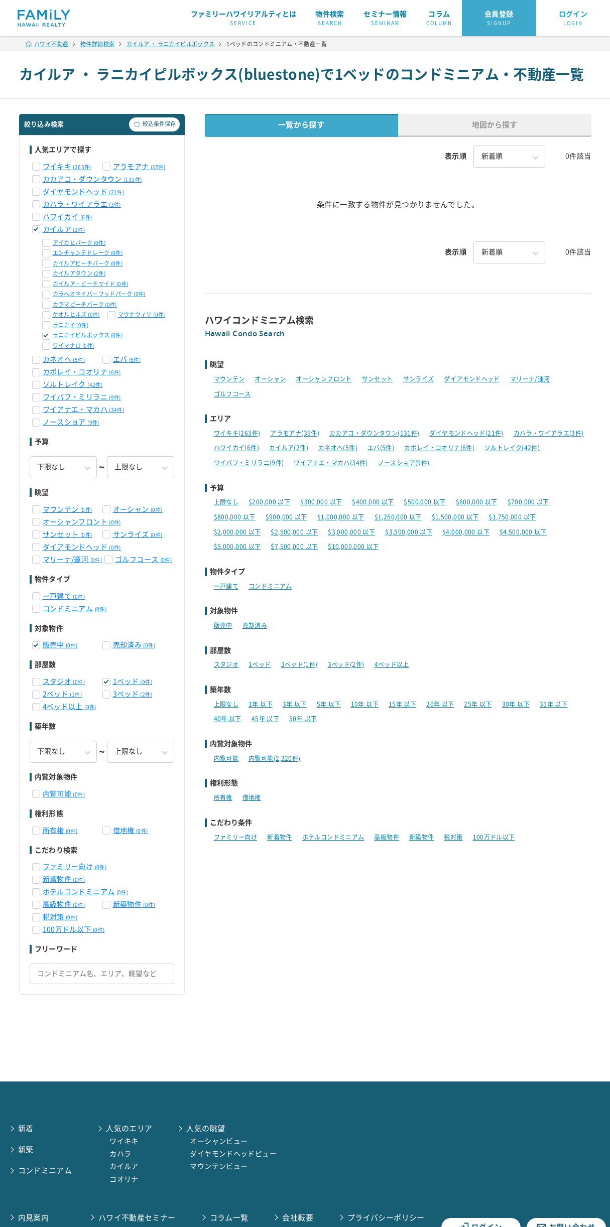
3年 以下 (295, 704)
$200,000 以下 (269, 502)
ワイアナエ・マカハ (84, 409)
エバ (127, 359)
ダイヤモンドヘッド (84, 191)
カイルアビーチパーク (88, 263)
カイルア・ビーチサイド (91, 284)
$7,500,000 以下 (294, 546)
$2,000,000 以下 (237, 532)
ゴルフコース (143, 559)
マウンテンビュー (219, 1166)
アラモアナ (139, 166)
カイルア (64, 229)
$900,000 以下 (286, 517)
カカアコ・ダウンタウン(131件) (374, 433)
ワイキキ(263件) (237, 433)
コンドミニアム (75, 608)
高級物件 (64, 904)
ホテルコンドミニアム (86, 891)
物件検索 (329, 19)
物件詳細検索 (97, 44)
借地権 (130, 830)
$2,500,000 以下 (294, 532)
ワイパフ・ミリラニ (82, 396)
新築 (26, 1149)
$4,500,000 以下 (523, 532)
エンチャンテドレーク (88, 252)
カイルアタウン (79, 273)
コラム (439, 19)
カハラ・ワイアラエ (82, 204)
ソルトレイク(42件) (512, 448)
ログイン (573, 19)
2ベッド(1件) (299, 664)
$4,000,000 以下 (466, 532)
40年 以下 (227, 719)
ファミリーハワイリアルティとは (243, 19)
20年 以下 (440, 704)
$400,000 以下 (373, 502)
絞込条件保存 (154, 124)
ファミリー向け (75, 866)
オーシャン (138, 509)
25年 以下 (478, 704)
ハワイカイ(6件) (236, 448)
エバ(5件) (381, 448)
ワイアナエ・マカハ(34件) (331, 463)
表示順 (455, 156)
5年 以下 (329, 704)
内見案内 (33, 1217)
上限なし (226, 502)
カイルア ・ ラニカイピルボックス (170, 44)
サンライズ (138, 534)
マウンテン (67, 509)
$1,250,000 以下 (398, 517)
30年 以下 (516, 704)
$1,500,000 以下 (455, 517)
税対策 (60, 916)
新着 (26, 1128)
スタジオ (64, 681)
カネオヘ (64, 359)
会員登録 (499, 19)
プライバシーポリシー (386, 1217)
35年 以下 (553, 704)
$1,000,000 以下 (340, 517)
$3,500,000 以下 (408, 532)
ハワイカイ (67, 216)
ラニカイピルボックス (88, 335)
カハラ (120, 1153)
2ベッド (62, 694)
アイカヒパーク (79, 242)
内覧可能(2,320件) (275, 758)
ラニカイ (70, 325)
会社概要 (297, 1217)
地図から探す (494, 124)
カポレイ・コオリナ (82, 371)
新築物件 (134, 904)
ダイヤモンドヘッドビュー (233, 1153)
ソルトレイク (73, 384)
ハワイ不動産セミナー (137, 1217)
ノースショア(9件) (404, 463)
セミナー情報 (385, 19)
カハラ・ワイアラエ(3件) (549, 433)
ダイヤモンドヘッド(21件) (466, 433)
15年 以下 (402, 704)
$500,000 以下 (424, 502)
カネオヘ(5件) (337, 448)
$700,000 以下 (528, 502)
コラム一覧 (229, 1217)
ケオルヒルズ (76, 314)
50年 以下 (303, 719)
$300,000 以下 (321, 502)
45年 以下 (265, 719)
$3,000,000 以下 (351, 532)
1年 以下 (261, 704)
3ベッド (132, 694)
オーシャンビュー (219, 1141)
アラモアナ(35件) (294, 433)
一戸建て (64, 596)
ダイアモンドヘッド (82, 547)
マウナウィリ (141, 314)
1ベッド (132, 681)
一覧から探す (301, 124)
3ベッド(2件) (346, 664)
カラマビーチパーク (85, 304)
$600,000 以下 (477, 502)
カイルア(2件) (288, 448)
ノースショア (71, 422)
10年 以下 (365, 704)
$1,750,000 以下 (512, 517)
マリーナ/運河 (72, 559)
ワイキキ (67, 166)
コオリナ (124, 1179)
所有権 (60, 830)
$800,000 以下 (235, 517)
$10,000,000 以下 (353, 546)
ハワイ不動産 (47, 44)
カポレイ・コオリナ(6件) (439, 448)
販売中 (60, 644)
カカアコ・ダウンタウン (92, 179)
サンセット (67, 534)
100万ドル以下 (74, 929)
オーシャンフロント (82, 521)
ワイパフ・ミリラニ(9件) (249, 463)
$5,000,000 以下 (237, 546)
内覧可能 (64, 793)
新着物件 (64, 879)
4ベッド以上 (69, 706)
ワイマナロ (73, 345)
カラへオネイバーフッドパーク (99, 294)
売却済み (134, 644)
